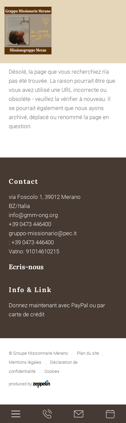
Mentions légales (25, 362)
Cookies (51, 371)
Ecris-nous (26, 267)
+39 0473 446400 (30, 224)
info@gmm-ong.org (33, 215)
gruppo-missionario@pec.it (43, 233)
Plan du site (88, 353)
